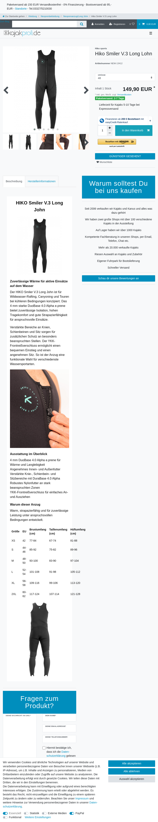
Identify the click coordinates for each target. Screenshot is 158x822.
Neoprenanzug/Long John (75, 16)
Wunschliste (104, 162)
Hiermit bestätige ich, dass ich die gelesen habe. (61, 753)
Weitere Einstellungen (38, 817)
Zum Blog (4, 21)
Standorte (21, 8)
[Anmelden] (98, 24)
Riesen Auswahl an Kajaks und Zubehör (118, 254)
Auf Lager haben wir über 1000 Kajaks (118, 230)
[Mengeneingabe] (102, 130)
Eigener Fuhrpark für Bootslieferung (118, 260)
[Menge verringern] (109, 133)
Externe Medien (57, 813)
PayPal (79, 813)
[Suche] (82, 24)
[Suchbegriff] (44, 24)
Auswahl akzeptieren (131, 778)
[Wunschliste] (132, 24)
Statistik (34, 813)
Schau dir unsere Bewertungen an (118, 278)
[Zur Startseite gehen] (14, 16)
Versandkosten (124, 94)
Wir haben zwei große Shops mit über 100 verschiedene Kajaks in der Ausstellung (118, 221)
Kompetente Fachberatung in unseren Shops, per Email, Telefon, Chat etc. (118, 238)
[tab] (14, 181)
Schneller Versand (118, 267)
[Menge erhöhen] (109, 128)
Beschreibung (14, 181)
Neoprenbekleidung (49, 16)
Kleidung (32, 16)
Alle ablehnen (131, 771)
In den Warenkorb (136, 130)
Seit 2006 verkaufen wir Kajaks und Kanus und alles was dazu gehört (118, 210)
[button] (125, 143)
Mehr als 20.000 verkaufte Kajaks (118, 247)
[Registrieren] (117, 24)
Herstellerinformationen (42, 181)
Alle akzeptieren (131, 763)
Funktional (15, 817)
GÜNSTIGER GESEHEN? (125, 156)
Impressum (82, 798)
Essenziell (15, 813)
